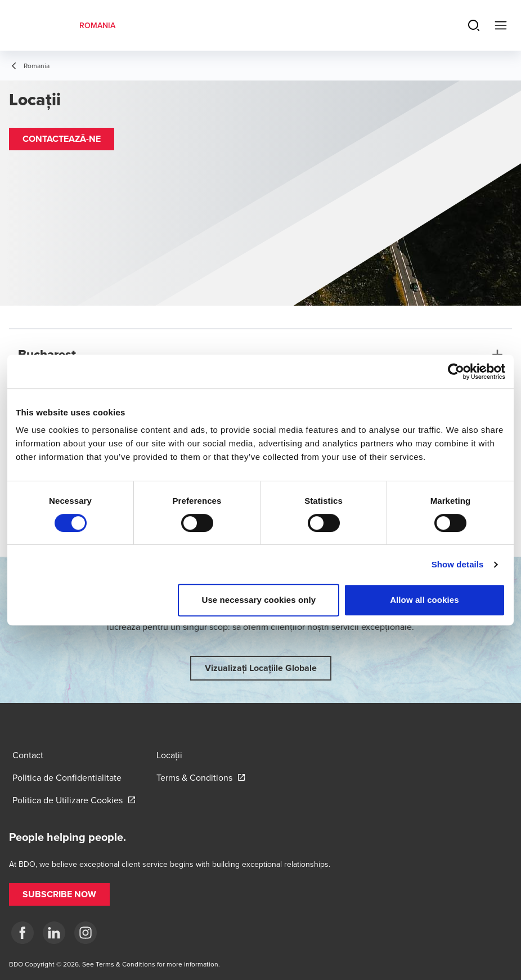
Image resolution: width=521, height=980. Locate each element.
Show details (458, 564)
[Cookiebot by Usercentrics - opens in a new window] (456, 371)
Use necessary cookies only (259, 600)
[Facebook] (22, 932)
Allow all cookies (424, 600)
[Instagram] (85, 932)
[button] (61, 139)
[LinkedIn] (54, 932)
